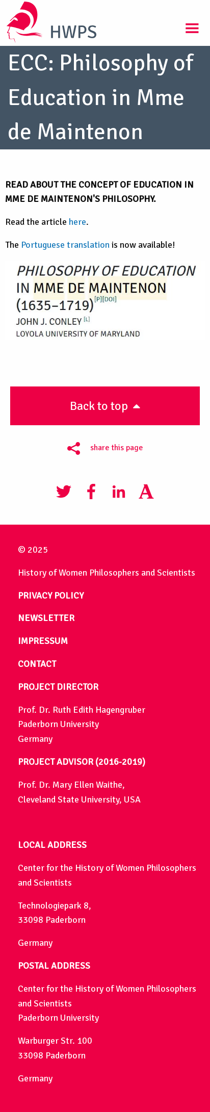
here (77, 221)
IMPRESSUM (43, 640)
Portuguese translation (65, 244)
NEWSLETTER (46, 618)
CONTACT (37, 663)
